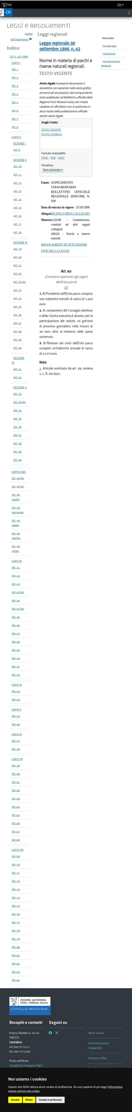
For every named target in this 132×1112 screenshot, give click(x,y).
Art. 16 (17, 216)
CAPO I (16, 63)
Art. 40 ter (18, 486)
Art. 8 (15, 127)
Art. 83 (16, 972)
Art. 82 (16, 964)
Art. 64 (16, 807)
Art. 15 (17, 208)
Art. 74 (16, 898)
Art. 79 (16, 939)
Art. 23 (17, 290)
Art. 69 (16, 856)
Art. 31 (17, 369)
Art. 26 (17, 315)
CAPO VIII (17, 850)
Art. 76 (16, 914)
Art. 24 (17, 298)
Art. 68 (16, 840)
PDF (53, 158)
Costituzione (109, 53)
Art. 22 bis (20, 282)
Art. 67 (16, 831)
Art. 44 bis (18, 609)
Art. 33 (17, 394)
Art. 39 (17, 452)
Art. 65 (16, 815)
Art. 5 (15, 102)
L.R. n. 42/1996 (19, 56)
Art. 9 (17, 150)
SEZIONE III (20, 242)
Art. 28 (17, 331)
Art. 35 (17, 419)
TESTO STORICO (51, 134)
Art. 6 (15, 110)
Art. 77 (16, 922)
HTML (44, 158)
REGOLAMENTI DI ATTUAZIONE (64, 244)
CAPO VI (17, 734)
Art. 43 (16, 584)
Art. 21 (17, 265)
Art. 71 (16, 873)
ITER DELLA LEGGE (55, 251)
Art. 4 (15, 94)
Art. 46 (16, 625)
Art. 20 (17, 257)
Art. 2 (15, 77)
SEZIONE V (20, 387)
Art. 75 (16, 906)
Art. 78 (16, 931)
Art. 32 (17, 377)
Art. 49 (16, 650)
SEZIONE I (19, 143)
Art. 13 (17, 191)
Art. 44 (16, 600)
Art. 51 (16, 666)
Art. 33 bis (20, 402)
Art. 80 (16, 947)
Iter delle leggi (109, 46)
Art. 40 (17, 460)
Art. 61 (16, 782)
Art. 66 (16, 823)
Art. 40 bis (18, 478)
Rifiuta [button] (29, 1099)
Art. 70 (16, 864)
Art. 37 (17, 435)
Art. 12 (17, 183)
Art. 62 (16, 790)
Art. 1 (15, 69)
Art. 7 (15, 119)
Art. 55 (16, 716)
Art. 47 (16, 633)
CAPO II (16, 137)
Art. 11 (17, 175)
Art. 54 (16, 699)
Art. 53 (16, 691)
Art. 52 (16, 675)
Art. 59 (16, 765)
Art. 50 (16, 658)
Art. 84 (16, 980)
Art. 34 (17, 410)
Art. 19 (17, 249)
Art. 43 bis (18, 592)
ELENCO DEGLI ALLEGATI (71, 213)
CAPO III (17, 561)
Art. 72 (16, 881)
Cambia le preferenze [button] (50, 1099)
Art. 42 (16, 576)
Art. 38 (17, 443)
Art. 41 (16, 567)
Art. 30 (17, 348)
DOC (61, 158)
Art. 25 (17, 307)
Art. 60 (16, 774)
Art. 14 (17, 199)
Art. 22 (17, 274)
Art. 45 (16, 617)
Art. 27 (17, 323)
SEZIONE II (19, 160)
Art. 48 (16, 642)
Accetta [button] (15, 1099)
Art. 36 (17, 427)
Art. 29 (17, 340)
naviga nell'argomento (21, 37)
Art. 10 (17, 166)
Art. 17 (17, 224)
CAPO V (16, 710)
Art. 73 (16, 889)
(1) (66, 287)
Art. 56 (16, 724)
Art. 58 (16, 749)
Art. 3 (15, 86)
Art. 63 (16, 798)
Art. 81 (16, 955)
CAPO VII (17, 759)
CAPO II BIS (19, 472)
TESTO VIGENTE (51, 130)
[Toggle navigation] (129, 13)
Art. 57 (16, 741)
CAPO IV (17, 685)
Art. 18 (17, 232)
